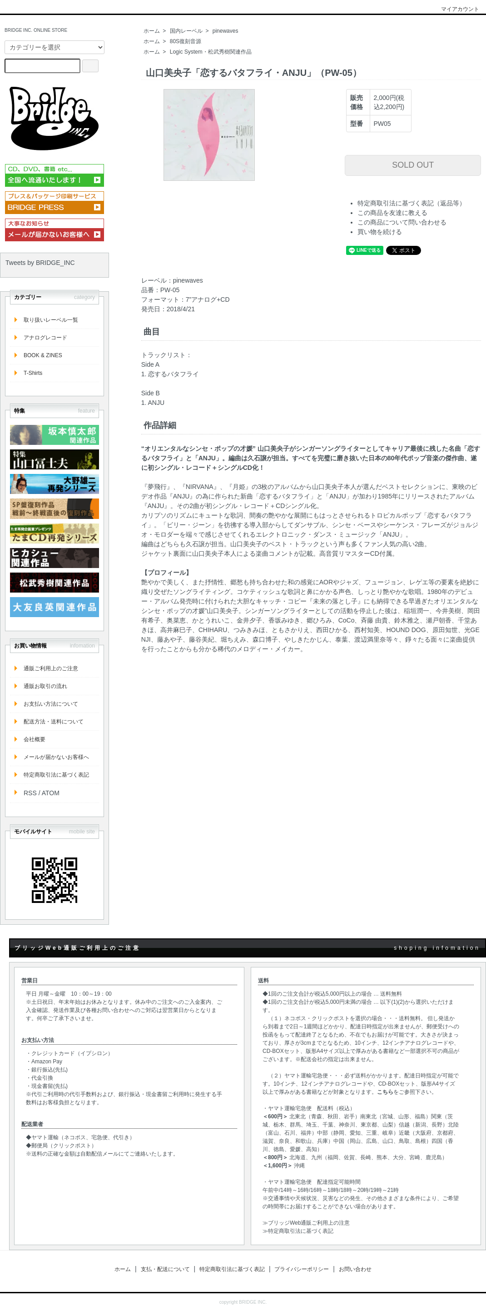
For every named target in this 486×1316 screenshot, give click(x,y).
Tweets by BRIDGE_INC (40, 262)
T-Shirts (33, 373)
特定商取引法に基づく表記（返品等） (411, 203)
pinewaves (225, 31)
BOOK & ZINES (43, 355)
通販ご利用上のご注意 (51, 668)
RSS (30, 793)
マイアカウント (455, 9)
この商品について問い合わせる (401, 222)
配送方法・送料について (54, 721)
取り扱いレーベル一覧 (51, 320)
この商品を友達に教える (392, 212)
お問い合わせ (355, 1269)
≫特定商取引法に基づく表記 (298, 1231)
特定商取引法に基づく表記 (56, 775)
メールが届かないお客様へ (56, 757)
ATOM (51, 793)
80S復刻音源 (185, 41)
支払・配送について (165, 1269)
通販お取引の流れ (45, 686)
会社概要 (34, 739)
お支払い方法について (51, 704)
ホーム (152, 31)
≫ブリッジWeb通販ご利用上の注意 (306, 1223)
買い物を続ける (379, 231)
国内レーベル (186, 31)
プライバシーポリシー (301, 1269)
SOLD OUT (413, 164)
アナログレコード (45, 337)
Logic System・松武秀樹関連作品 (211, 52)
